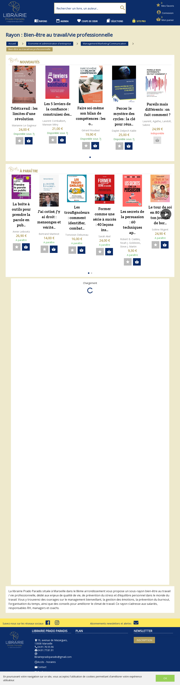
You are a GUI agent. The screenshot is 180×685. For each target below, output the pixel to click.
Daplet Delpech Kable (124, 130)
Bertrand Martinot (49, 234)
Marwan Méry (50, 124)
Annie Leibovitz (21, 231)
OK (165, 678)
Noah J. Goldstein (130, 242)
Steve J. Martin (128, 246)
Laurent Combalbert (53, 121)
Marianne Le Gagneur (24, 125)
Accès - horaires (45, 662)
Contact (40, 667)
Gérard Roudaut (91, 130)
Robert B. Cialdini (130, 239)
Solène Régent (160, 229)
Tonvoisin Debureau (76, 234)
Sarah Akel (104, 236)
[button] (90, 157)
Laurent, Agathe (152, 121)
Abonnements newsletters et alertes (114, 623)
